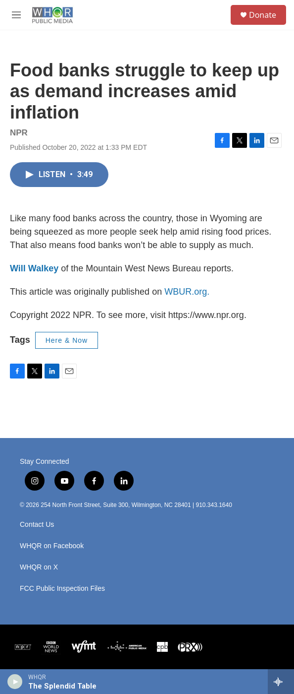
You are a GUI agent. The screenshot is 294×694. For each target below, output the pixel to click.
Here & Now (67, 340)
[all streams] (281, 681)
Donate (262, 14)
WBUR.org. (186, 292)
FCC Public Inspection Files (62, 588)
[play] (15, 682)
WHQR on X (39, 567)
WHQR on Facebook (52, 546)
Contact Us (37, 524)
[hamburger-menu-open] (16, 15)
